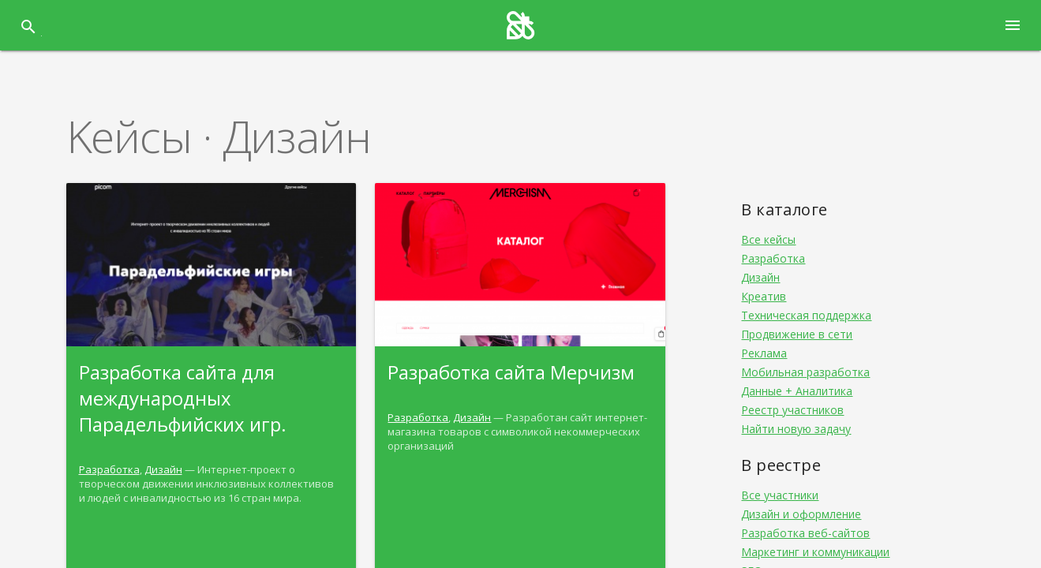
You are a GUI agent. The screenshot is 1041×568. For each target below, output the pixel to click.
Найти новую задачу (796, 428)
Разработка (109, 469)
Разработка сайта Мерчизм (511, 372)
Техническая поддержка (806, 315)
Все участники (779, 495)
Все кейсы (768, 239)
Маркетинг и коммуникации (815, 551)
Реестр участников (792, 409)
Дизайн (163, 469)
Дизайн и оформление (801, 513)
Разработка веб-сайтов (805, 532)
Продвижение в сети (796, 334)
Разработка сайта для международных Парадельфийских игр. (182, 398)
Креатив (763, 296)
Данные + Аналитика (796, 390)
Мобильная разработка (805, 371)
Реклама (764, 353)
